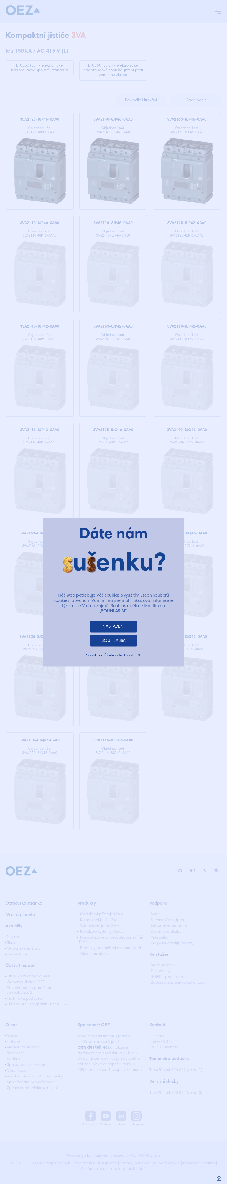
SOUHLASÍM (113, 640)
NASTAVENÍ (113, 626)
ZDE (137, 656)
